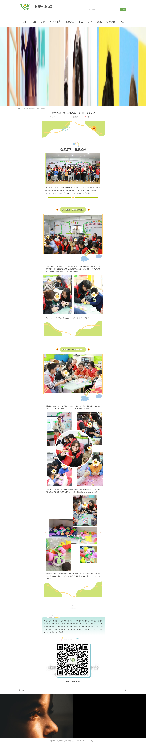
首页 (19, 108)
